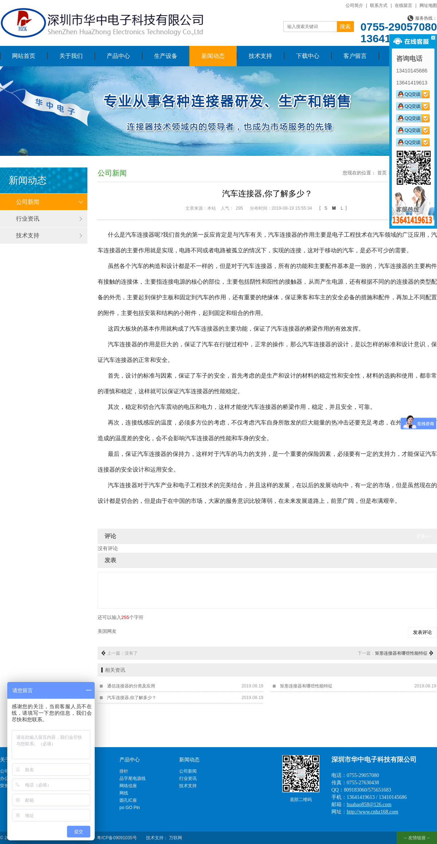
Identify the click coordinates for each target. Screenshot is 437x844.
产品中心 (118, 56)
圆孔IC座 (128, 800)
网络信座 (128, 785)
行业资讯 (27, 219)
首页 (382, 172)
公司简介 (354, 5)
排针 (123, 771)
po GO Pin (129, 807)
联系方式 (378, 5)
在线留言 (403, 5)
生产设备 (165, 56)
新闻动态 (213, 56)
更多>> (423, 536)
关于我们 (71, 56)
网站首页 (23, 56)
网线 (123, 793)
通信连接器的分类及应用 (131, 686)
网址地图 (428, 5)
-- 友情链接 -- (417, 837)
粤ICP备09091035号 (117, 837)
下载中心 (307, 56)
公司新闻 (27, 202)
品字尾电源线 (132, 778)
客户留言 (355, 56)
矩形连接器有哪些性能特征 (401, 653)
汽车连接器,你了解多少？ (131, 697)
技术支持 (260, 56)
